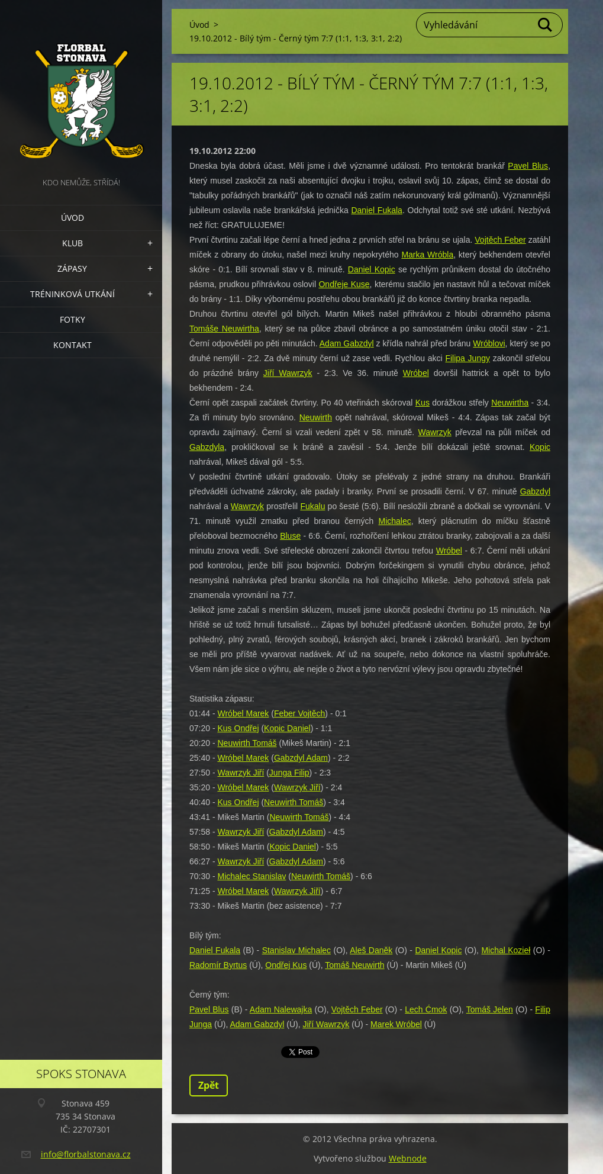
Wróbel (416, 373)
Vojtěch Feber (500, 240)
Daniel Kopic (371, 269)
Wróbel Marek (243, 713)
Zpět (208, 1085)
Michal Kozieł (505, 950)
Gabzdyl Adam (301, 758)
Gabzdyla (206, 447)
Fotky (72, 319)
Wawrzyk (435, 432)
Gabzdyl (535, 491)
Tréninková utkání (72, 294)
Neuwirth (315, 417)
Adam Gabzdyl (347, 343)
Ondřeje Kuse (343, 284)
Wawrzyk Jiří (240, 772)
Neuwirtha (509, 402)
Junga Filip (289, 772)
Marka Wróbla (427, 254)
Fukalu (312, 506)
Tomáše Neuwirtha (224, 328)
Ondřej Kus (286, 965)
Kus (422, 402)
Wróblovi (489, 343)
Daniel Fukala (376, 210)
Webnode (408, 1158)
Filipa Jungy (467, 358)
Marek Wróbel (396, 1024)
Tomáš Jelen (489, 1009)
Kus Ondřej (238, 728)
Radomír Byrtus (218, 965)
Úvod (72, 217)
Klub (72, 243)
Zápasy (72, 268)
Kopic (540, 447)
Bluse (290, 536)
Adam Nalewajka (281, 1009)
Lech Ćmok (426, 1009)
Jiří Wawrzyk (287, 373)
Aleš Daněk (371, 950)
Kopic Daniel (287, 728)
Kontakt (72, 344)
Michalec (395, 521)
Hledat (545, 25)
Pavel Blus (528, 166)
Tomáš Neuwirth (354, 965)
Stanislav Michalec (296, 950)
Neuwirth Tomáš (246, 743)
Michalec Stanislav (251, 876)
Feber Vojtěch (299, 713)
